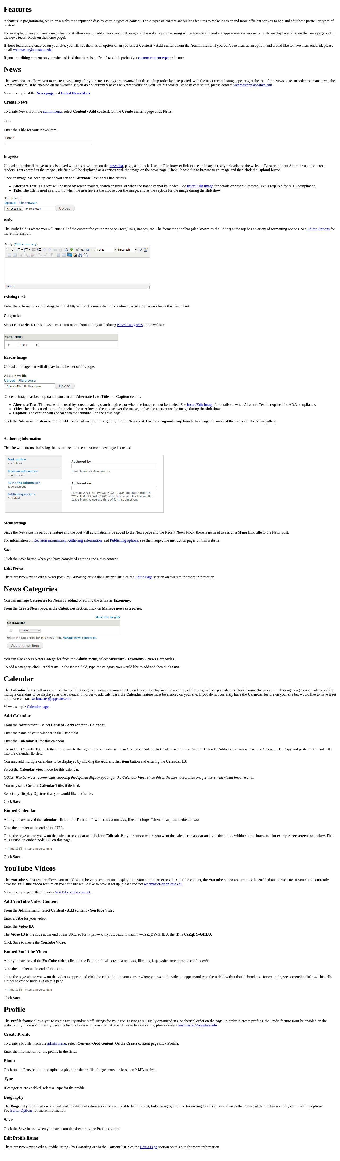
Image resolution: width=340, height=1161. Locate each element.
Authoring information (84, 540)
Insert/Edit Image (200, 186)
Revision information (50, 540)
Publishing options (124, 540)
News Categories (130, 325)
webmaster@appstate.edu (32, 50)
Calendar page (38, 707)
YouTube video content (72, 892)
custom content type (153, 58)
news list (116, 166)
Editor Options (318, 229)
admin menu (52, 111)
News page (45, 93)
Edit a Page (144, 577)
